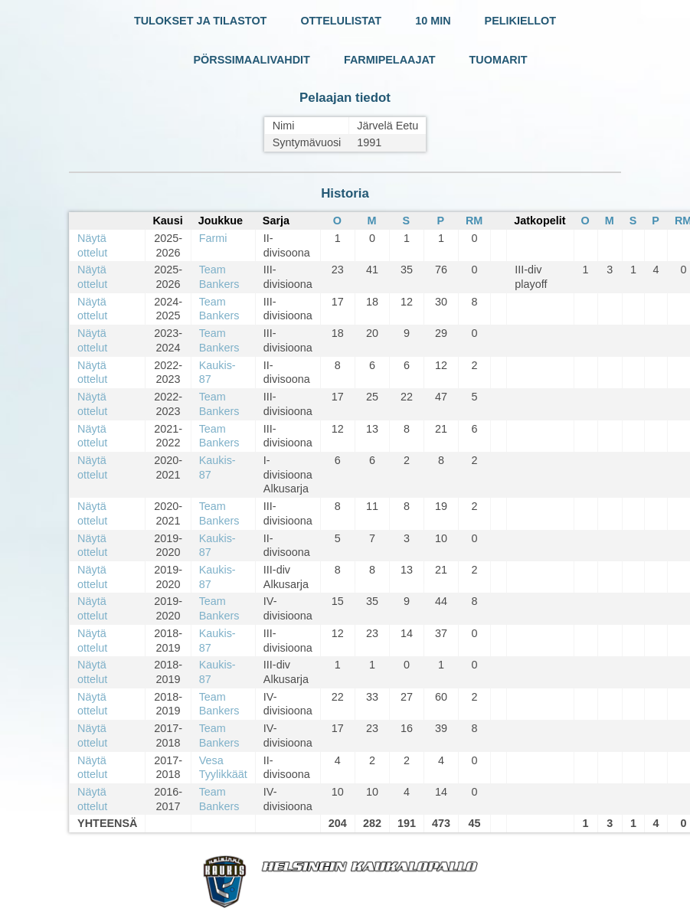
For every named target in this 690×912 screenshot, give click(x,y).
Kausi (167, 220)
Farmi (213, 238)
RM (474, 220)
